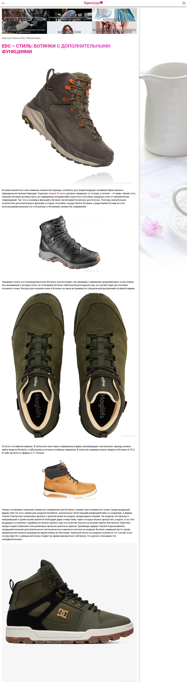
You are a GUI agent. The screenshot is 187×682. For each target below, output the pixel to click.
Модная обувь (33, 38)
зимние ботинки (57, 193)
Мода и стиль (19, 38)
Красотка (6, 38)
